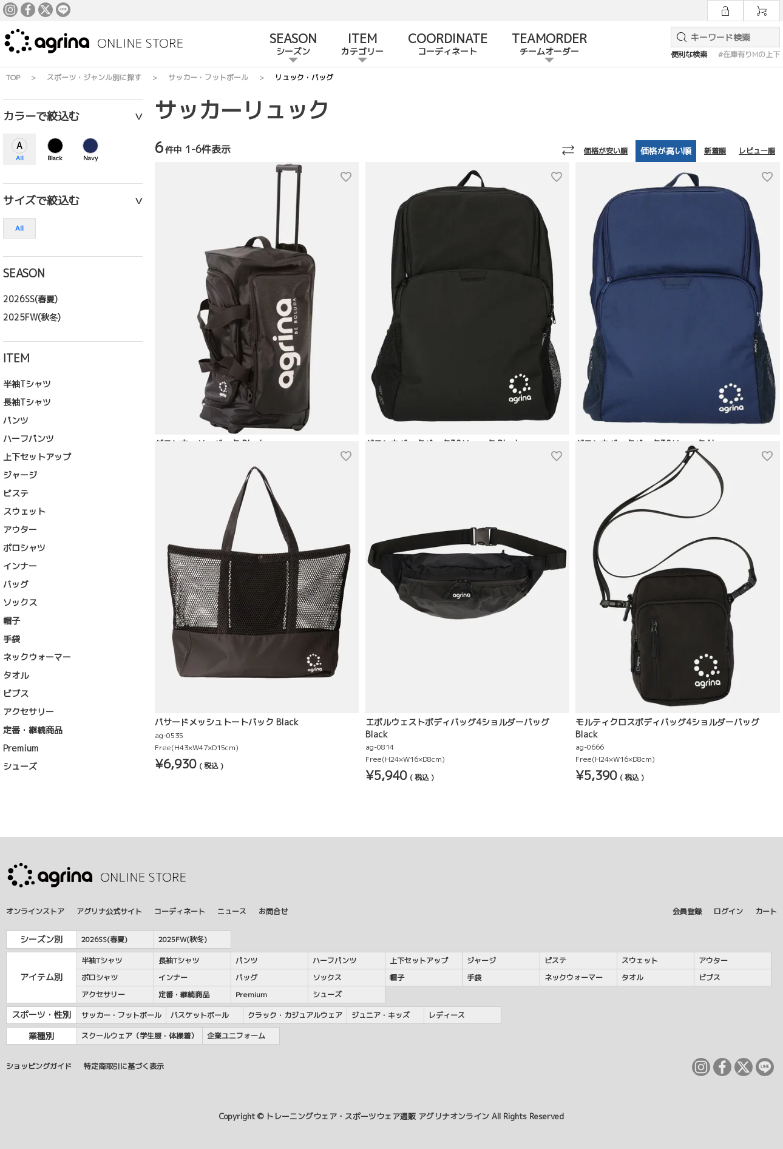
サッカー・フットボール (208, 77)
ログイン (728, 911)
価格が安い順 (606, 151)
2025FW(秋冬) (32, 317)
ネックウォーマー (37, 657)
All (20, 158)
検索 (679, 37)
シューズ (20, 766)
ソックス (20, 602)
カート (766, 911)
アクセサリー (28, 711)
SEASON (293, 45)
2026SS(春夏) (30, 299)
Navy (90, 158)
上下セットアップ (37, 457)
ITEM (362, 45)
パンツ (16, 420)
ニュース (231, 911)
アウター (20, 529)
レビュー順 (757, 151)
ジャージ (20, 475)
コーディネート (179, 911)
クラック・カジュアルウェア (295, 1015)
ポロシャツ (24, 548)
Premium (20, 748)
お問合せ (273, 911)
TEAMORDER (549, 45)
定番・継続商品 (33, 730)
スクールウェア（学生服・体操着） (139, 1036)
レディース (447, 1015)
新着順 (715, 151)
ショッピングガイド (39, 1066)
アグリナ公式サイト (109, 911)
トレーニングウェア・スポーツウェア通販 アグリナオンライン (377, 1116)
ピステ (16, 493)
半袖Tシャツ (27, 384)
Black (55, 158)
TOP (13, 77)
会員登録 (687, 911)
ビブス (16, 693)
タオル (16, 675)
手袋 (11, 639)
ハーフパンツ (28, 438)
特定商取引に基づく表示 (124, 1066)
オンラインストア (35, 911)
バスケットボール (200, 1015)
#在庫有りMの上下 (749, 54)
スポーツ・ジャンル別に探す (94, 77)
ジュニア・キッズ (380, 1015)
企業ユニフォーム (236, 1036)
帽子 (11, 620)
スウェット (24, 511)
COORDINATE (447, 45)
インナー (20, 566)
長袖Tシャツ (27, 402)
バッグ (16, 584)
